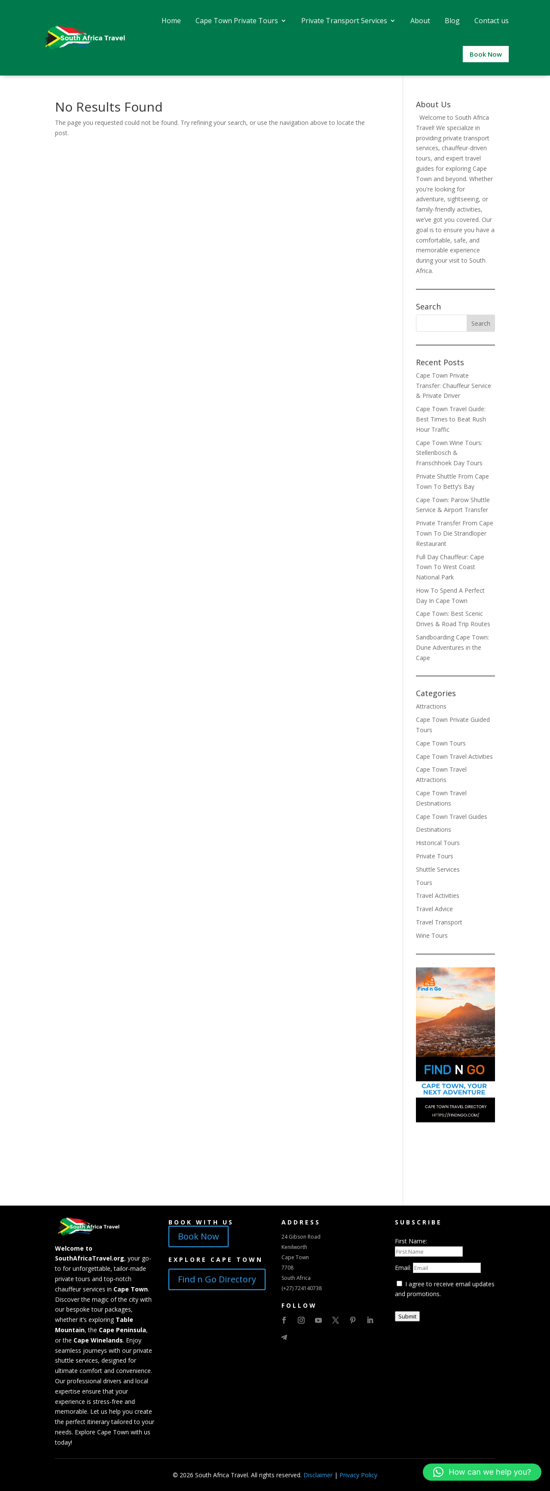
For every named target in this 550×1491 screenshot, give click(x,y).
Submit (407, 1316)
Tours (424, 883)
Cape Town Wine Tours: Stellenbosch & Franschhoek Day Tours (449, 453)
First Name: (411, 1241)
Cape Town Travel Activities (454, 756)
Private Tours (434, 856)
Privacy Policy (358, 1475)
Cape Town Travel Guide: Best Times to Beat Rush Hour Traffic (451, 419)
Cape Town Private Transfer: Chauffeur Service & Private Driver (453, 385)
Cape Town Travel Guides (451, 816)
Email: (404, 1268)
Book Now (198, 1236)
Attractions (431, 706)
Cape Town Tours (441, 743)
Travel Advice (434, 909)
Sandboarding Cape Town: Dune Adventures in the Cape (452, 647)
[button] (482, 1472)
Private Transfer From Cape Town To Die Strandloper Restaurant (454, 533)
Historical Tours (438, 843)
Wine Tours (432, 935)
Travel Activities (437, 895)
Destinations (433, 829)
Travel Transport (439, 922)
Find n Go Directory (217, 1279)
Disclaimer (318, 1475)
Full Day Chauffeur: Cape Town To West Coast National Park (450, 567)
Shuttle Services (438, 869)
